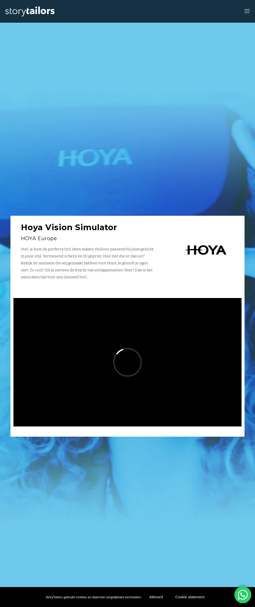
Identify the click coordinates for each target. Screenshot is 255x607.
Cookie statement (189, 597)
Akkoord (156, 597)
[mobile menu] (247, 11)
